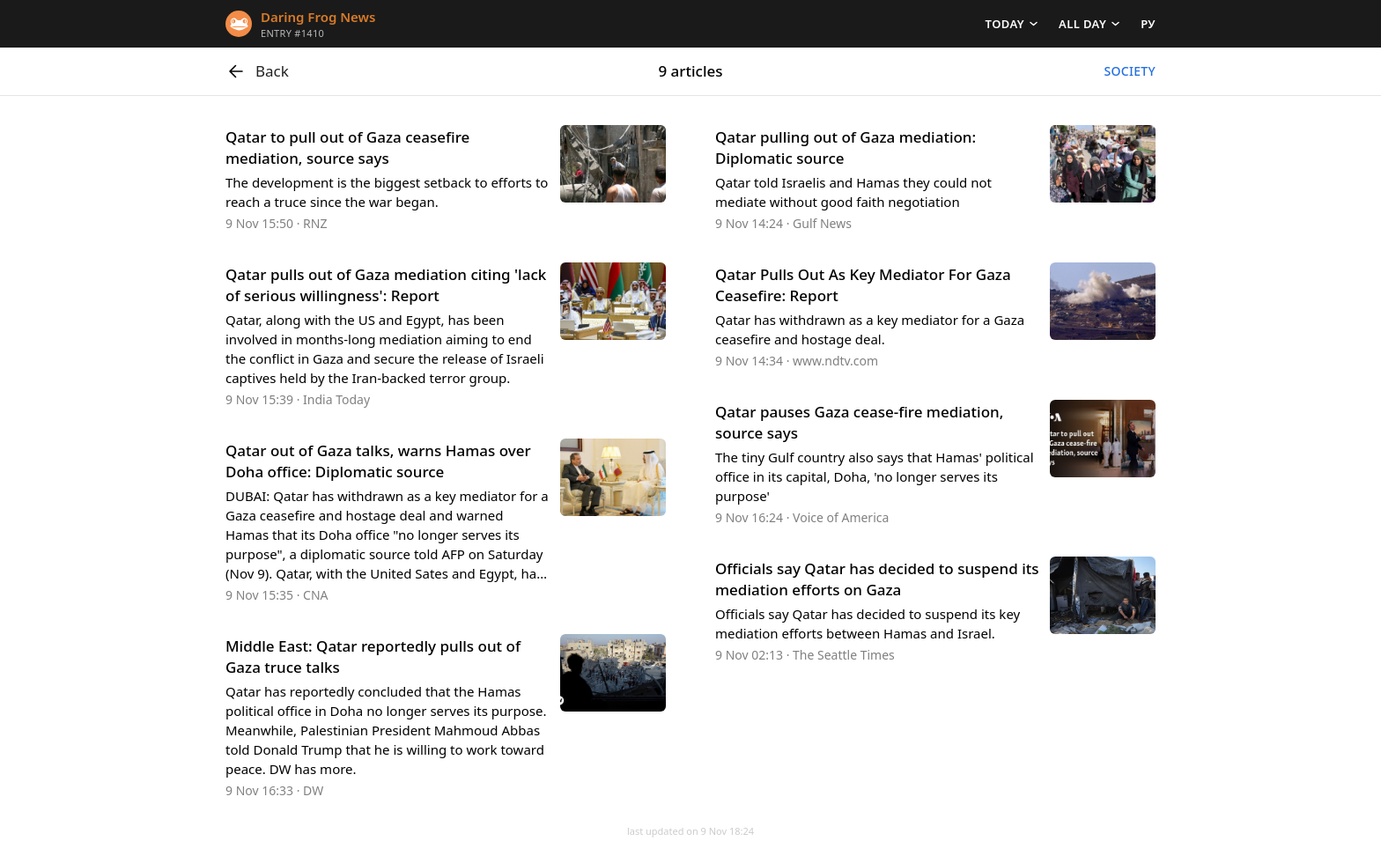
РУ (1148, 23)
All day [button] (1082, 23)
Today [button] (1005, 23)
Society (1130, 71)
